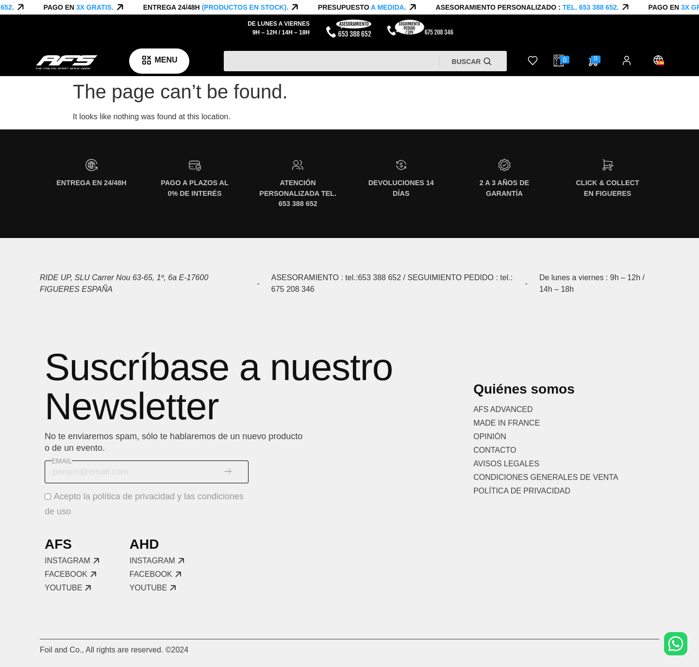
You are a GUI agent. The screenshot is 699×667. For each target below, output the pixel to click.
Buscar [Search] (467, 61)
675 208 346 (293, 289)
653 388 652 (379, 277)
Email (61, 461)
